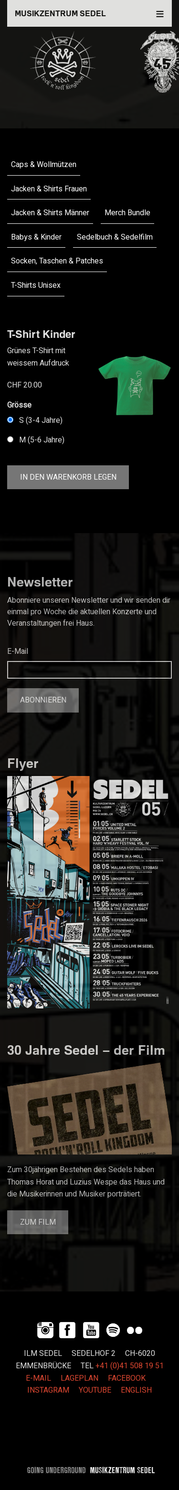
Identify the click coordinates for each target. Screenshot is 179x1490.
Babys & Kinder (36, 237)
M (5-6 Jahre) (41, 440)
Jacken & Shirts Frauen (49, 189)
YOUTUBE (95, 1390)
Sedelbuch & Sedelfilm (115, 237)
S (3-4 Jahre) (41, 420)
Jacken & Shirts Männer (50, 213)
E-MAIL (38, 1378)
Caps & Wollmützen (43, 164)
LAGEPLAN (79, 1378)
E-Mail (17, 651)
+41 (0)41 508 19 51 (129, 1366)
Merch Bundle (127, 213)
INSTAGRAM (48, 1390)
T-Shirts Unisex (36, 285)
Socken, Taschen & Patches (57, 261)
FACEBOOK (127, 1378)
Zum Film (38, 1222)
